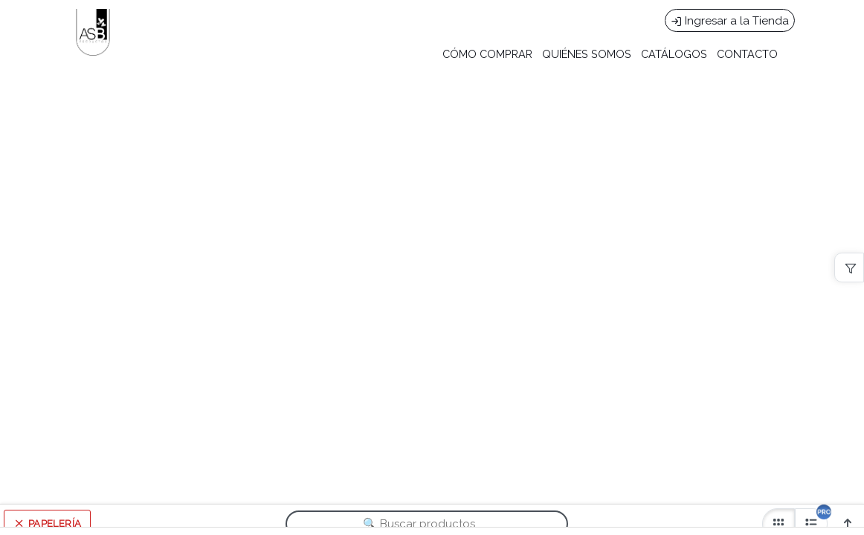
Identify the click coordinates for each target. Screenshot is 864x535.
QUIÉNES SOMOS (586, 54)
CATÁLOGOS (674, 54)
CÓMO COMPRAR (487, 54)
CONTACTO (747, 54)
